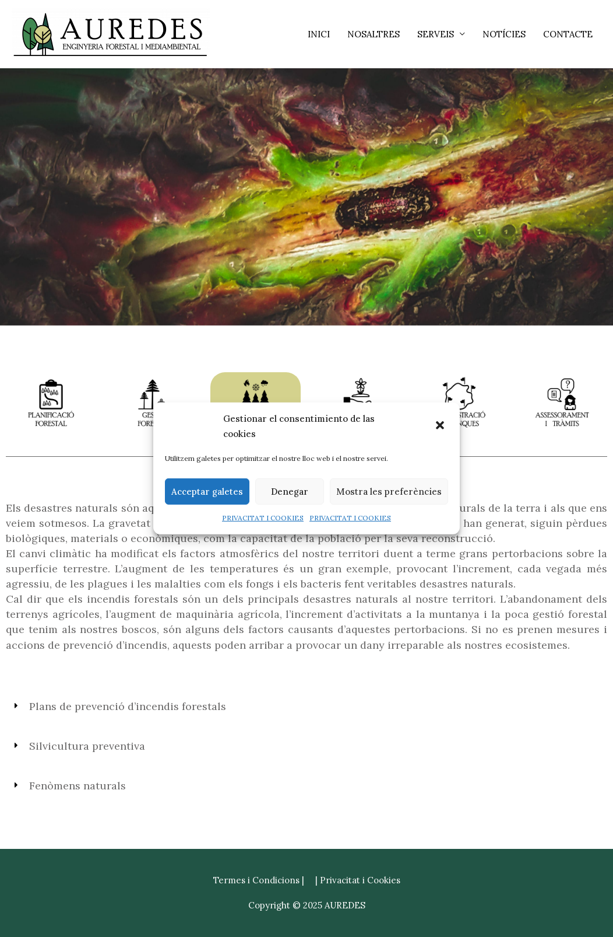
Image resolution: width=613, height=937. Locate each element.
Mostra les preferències (389, 491)
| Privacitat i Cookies (357, 880)
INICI (319, 34)
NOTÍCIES (504, 34)
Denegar (289, 491)
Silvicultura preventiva (87, 746)
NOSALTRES (373, 34)
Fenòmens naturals (77, 785)
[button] (441, 426)
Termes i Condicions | (258, 880)
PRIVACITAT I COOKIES (263, 517)
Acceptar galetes (207, 491)
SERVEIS (435, 34)
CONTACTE (568, 34)
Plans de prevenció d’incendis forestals (127, 706)
